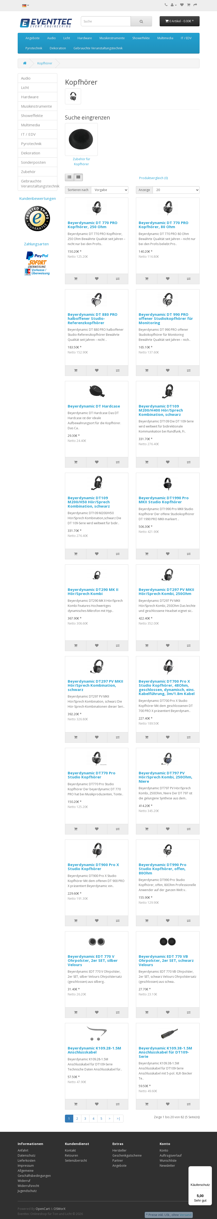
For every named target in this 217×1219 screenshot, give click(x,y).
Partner (117, 1160)
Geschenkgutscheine (127, 1155)
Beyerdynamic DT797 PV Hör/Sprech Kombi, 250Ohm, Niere (165, 777)
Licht (66, 38)
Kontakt (70, 1150)
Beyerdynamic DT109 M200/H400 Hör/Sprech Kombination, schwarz (161, 410)
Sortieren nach (78, 190)
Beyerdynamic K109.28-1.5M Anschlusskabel (94, 1050)
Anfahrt (23, 1150)
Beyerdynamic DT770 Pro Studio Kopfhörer (91, 775)
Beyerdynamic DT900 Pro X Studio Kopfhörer (93, 866)
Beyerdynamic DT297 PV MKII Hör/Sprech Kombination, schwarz (95, 685)
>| (118, 1118)
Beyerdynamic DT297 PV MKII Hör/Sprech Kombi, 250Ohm (166, 591)
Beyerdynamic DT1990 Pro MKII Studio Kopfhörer (164, 500)
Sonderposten (33, 162)
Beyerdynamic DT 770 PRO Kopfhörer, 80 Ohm (163, 224)
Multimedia (165, 38)
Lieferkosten (26, 1160)
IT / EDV (186, 38)
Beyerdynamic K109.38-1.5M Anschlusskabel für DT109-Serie (165, 1052)
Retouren (71, 1155)
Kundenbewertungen (37, 198)
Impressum (26, 1165)
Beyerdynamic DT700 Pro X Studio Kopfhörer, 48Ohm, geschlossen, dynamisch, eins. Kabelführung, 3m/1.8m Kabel (167, 687)
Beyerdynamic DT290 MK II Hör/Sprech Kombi (93, 591)
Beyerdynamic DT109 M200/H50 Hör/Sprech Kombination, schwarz (89, 502)
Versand (185, 1215)
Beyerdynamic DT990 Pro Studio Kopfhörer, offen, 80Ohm (162, 868)
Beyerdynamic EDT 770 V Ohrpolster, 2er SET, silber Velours (93, 960)
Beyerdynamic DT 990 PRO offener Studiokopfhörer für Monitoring (166, 318)
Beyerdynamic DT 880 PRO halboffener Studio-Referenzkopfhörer (92, 318)
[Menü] (209, 1169)
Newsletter (167, 1165)
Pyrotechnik (34, 48)
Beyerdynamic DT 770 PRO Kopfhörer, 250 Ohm (92, 224)
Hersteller (119, 1150)
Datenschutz (26, 1155)
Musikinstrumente (112, 38)
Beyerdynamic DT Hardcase (94, 406)
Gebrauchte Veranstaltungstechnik (98, 48)
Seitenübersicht (76, 1160)
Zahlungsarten (37, 243)
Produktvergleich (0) (153, 178)
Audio (51, 38)
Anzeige (144, 190)
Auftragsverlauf (171, 1155)
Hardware (85, 38)
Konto (164, 1150)
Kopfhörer (44, 63)
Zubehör (28, 171)
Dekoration (58, 48)
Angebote (33, 38)
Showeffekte (141, 38)
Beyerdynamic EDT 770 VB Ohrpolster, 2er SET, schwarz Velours (166, 960)
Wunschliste (168, 1160)
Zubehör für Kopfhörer (81, 161)
